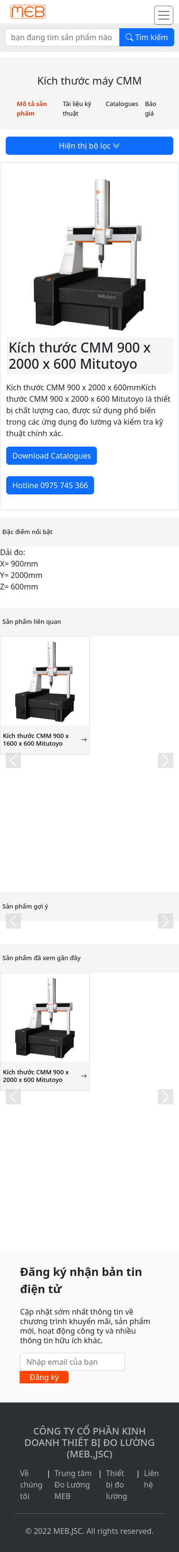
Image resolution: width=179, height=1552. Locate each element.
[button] (13, 760)
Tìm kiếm (147, 37)
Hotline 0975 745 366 (50, 485)
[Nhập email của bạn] (72, 1362)
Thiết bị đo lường (116, 1484)
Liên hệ (151, 1479)
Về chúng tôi (31, 1484)
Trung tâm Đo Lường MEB (73, 1484)
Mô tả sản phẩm (32, 108)
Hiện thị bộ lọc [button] (89, 145)
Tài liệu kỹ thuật (77, 108)
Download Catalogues (51, 455)
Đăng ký (44, 1377)
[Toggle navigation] (163, 15)
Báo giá (151, 108)
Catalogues (121, 103)
